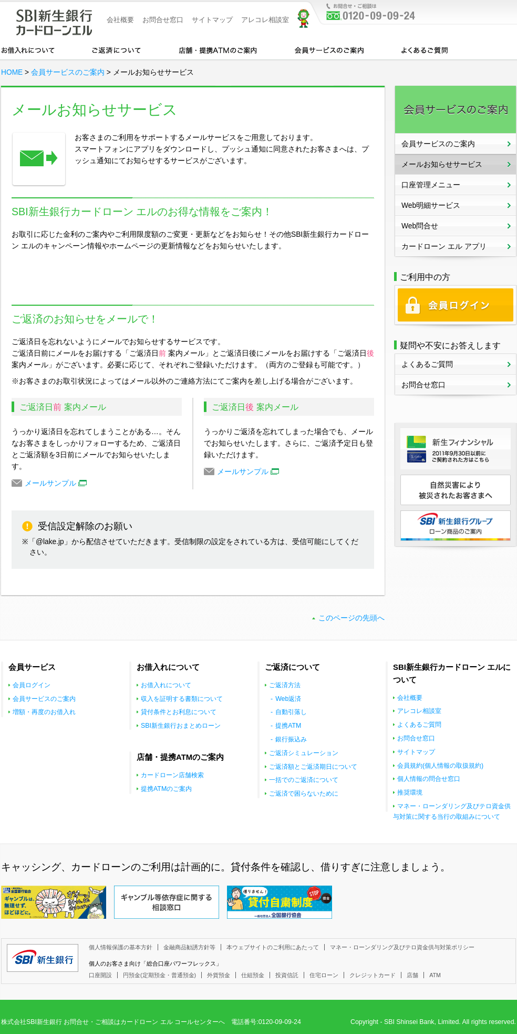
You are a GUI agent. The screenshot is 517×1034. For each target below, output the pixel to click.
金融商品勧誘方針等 (189, 947)
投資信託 (286, 975)
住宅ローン (323, 975)
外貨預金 (218, 975)
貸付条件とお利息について (178, 712)
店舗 (412, 975)
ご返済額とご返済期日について (313, 766)
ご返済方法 (285, 685)
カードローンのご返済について (116, 49)
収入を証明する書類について (182, 698)
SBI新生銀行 (42, 958)
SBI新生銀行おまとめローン (181, 725)
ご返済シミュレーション (303, 753)
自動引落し (291, 712)
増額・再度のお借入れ (44, 712)
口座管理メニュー (430, 185)
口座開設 (100, 975)
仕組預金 (252, 975)
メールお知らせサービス (441, 164)
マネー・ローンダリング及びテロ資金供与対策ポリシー (402, 947)
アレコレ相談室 (265, 20)
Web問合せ (419, 226)
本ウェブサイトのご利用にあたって (272, 947)
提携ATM (288, 725)
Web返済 (288, 698)
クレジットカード (372, 975)
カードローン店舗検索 (172, 775)
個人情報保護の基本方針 (120, 947)
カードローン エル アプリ (444, 246)
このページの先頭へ (351, 618)
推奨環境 (409, 792)
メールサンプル (56, 483)
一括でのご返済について (303, 780)
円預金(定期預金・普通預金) (159, 975)
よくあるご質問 (424, 49)
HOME (12, 72)
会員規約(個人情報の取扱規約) (440, 765)
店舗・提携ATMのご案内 (218, 49)
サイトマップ (212, 20)
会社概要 (120, 20)
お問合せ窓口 (162, 20)
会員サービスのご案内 (329, 49)
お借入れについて (28, 49)
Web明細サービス (430, 205)
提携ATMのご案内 (166, 788)
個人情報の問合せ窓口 (428, 778)
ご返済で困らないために (303, 793)
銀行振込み (291, 739)
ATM (435, 975)
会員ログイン (31, 685)
